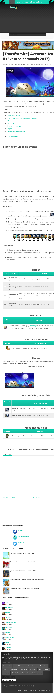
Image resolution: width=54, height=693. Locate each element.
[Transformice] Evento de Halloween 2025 (23, 571)
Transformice (7, 666)
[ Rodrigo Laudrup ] (11, 622)
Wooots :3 (8, 647)
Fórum (5, 669)
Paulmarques (9, 607)
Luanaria (7, 617)
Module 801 (25, 673)
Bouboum (33, 669)
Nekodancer (13, 669)
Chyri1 (7, 602)
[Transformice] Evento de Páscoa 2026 (22, 553)
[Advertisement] (36, 18)
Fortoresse (24, 669)
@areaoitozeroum (23, 536)
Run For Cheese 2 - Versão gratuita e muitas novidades (27, 579)
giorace (7, 632)
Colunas (34, 666)
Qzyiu (7, 642)
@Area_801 (21, 542)
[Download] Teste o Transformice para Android (24, 588)
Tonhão (7, 612)
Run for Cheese (43, 669)
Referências (15, 673)
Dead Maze (43, 666)
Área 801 (21, 530)
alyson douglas (10, 637)
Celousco (6, 673)
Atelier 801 (17, 666)
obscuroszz (8, 627)
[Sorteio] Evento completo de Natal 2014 (22, 562)
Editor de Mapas (37, 673)
